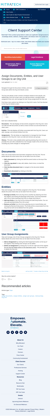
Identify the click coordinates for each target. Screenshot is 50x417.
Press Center (20, 355)
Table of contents (42, 88)
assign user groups (28, 296)
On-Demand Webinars (20, 404)
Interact (20, 398)
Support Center (20, 374)
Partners (20, 352)
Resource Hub (20, 383)
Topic (11, 290)
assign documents (7, 296)
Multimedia (20, 386)
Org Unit (4, 297)
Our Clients (20, 364)
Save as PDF (47, 83)
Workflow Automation (13, 57)
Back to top (5, 271)
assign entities (17, 296)
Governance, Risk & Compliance (13, 65)
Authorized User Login (41, 4)
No (11, 279)
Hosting (20, 371)
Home (6, 9)
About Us (20, 340)
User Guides (8, 12)
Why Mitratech (20, 343)
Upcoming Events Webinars (20, 401)
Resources (20, 377)
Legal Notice (31, 411)
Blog (20, 380)
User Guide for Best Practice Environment (16, 14)
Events (20, 395)
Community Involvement (20, 358)
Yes (5, 279)
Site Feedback (42, 9)
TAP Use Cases (20, 389)
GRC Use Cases (20, 392)
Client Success (20, 361)
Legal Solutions (37, 57)
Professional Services (20, 367)
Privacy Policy (34, 409)
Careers (20, 349)
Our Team (20, 346)
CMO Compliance (19, 9)
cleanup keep (39, 296)
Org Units (25, 17)
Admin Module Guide (10, 17)
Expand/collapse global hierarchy (1, 9)
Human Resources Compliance (37, 65)
